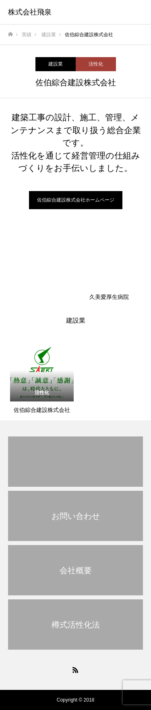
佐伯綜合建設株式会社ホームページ (75, 200)
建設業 (55, 64)
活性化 (96, 64)
